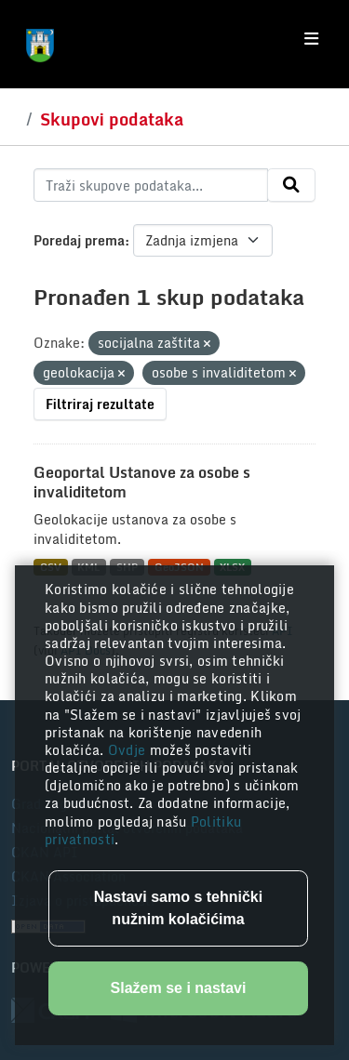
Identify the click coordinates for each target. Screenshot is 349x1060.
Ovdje (129, 750)
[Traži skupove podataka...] (151, 185)
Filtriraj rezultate (100, 404)
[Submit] (291, 185)
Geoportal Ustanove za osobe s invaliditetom (142, 482)
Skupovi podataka (111, 119)
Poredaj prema (79, 240)
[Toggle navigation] (311, 39)
